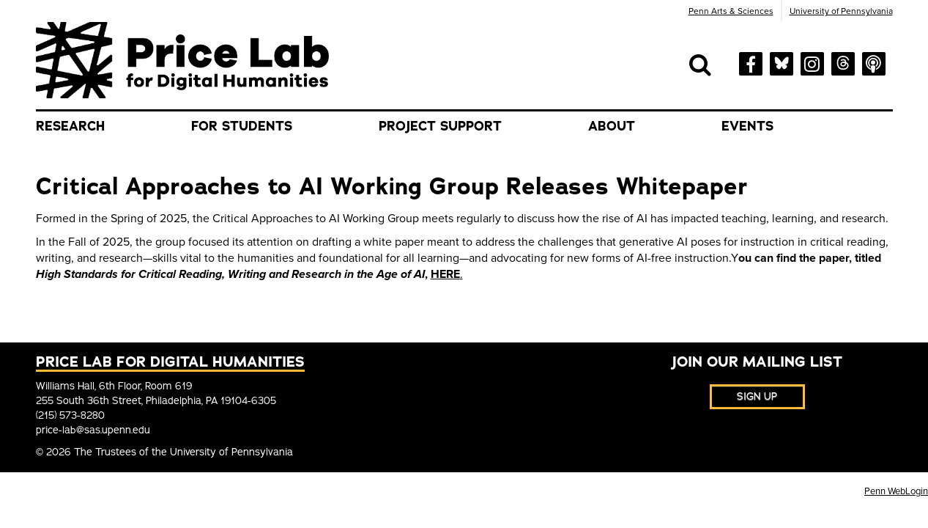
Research (70, 126)
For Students (241, 126)
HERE (445, 274)
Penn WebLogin (896, 491)
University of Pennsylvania (841, 11)
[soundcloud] (874, 62)
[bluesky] (781, 61)
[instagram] (812, 62)
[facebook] (750, 62)
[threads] (843, 61)
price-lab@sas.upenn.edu (93, 430)
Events (747, 126)
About (611, 126)
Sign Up (757, 396)
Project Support (440, 126)
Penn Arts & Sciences (730, 11)
